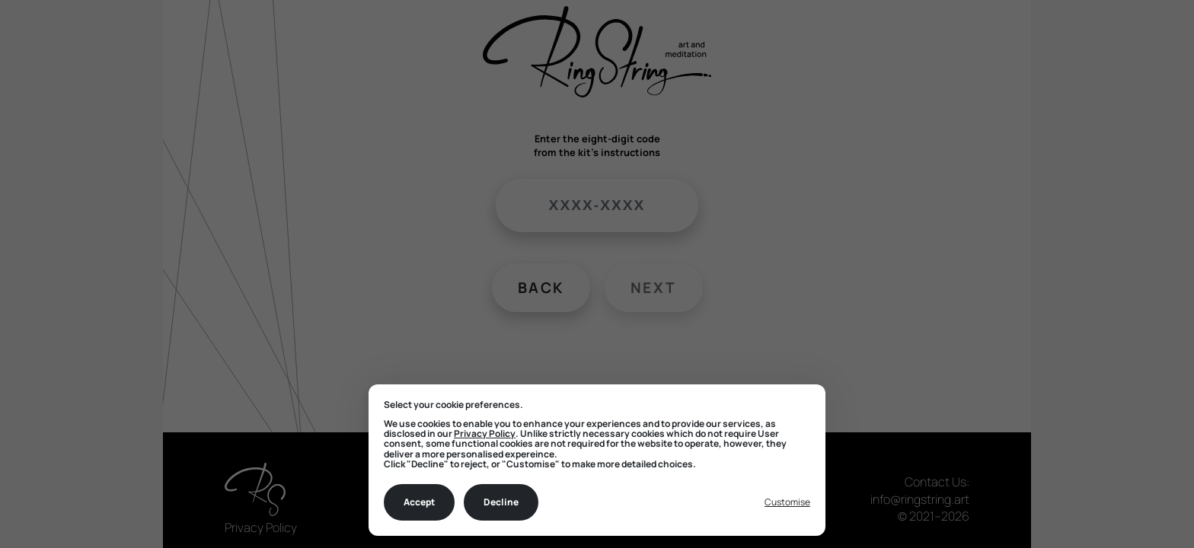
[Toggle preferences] (787, 503)
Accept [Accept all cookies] (419, 501)
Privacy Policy (485, 433)
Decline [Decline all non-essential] (501, 501)
